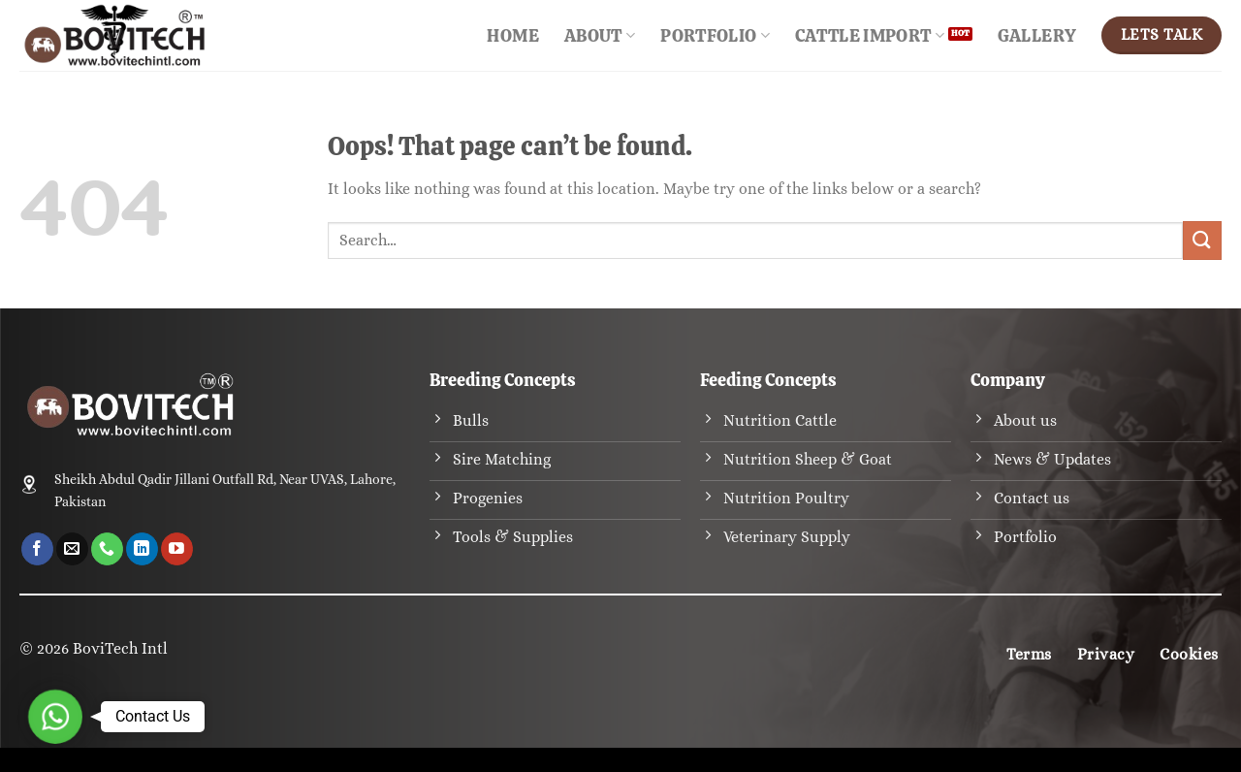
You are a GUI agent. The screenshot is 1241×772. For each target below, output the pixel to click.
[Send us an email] (72, 548)
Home (512, 35)
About (599, 35)
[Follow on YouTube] (177, 548)
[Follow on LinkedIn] (142, 548)
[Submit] (1202, 240)
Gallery (1037, 35)
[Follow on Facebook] (37, 548)
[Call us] (107, 548)
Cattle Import (869, 35)
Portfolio (715, 35)
